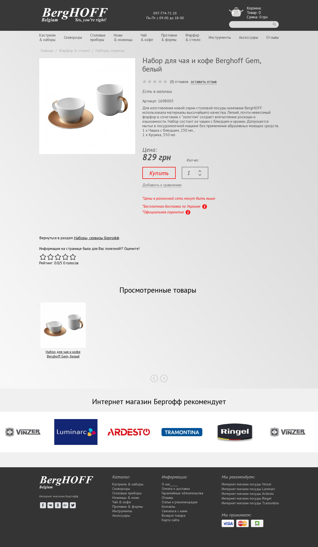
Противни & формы (127, 506)
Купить (159, 173)
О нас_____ (170, 484)
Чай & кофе (121, 502)
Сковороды (73, 37)
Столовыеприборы (98, 37)
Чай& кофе (147, 37)
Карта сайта (170, 520)
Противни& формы (169, 37)
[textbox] (195, 173)
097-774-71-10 (165, 13)
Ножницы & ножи (125, 497)
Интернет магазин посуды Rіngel (247, 498)
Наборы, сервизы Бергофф (96, 237)
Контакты (168, 506)
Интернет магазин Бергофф (58, 496)
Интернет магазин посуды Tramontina (250, 503)
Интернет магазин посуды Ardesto (248, 493)
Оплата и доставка (176, 488)
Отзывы (272, 37)
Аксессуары (248, 37)
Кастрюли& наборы (47, 37)
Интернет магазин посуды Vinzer (247, 484)
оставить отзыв (204, 81)
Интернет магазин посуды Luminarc (248, 489)
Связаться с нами (174, 511)
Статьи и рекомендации (180, 502)
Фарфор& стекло (192, 37)
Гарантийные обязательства (182, 493)
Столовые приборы (127, 493)
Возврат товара (173, 515)
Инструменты (220, 37)
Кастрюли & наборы (127, 484)
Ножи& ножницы (123, 37)
